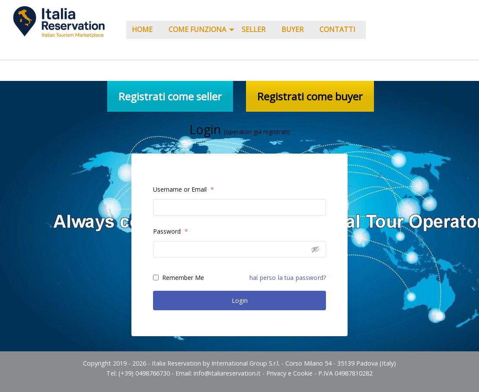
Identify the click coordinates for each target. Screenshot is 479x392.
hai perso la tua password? (287, 277)
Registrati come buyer (310, 96)
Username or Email (183, 189)
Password (170, 231)
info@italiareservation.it (227, 373)
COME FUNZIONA (197, 29)
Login (240, 300)
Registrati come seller (170, 96)
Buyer (292, 29)
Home (142, 29)
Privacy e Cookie (289, 373)
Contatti (337, 29)
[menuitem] (144, 30)
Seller (253, 29)
